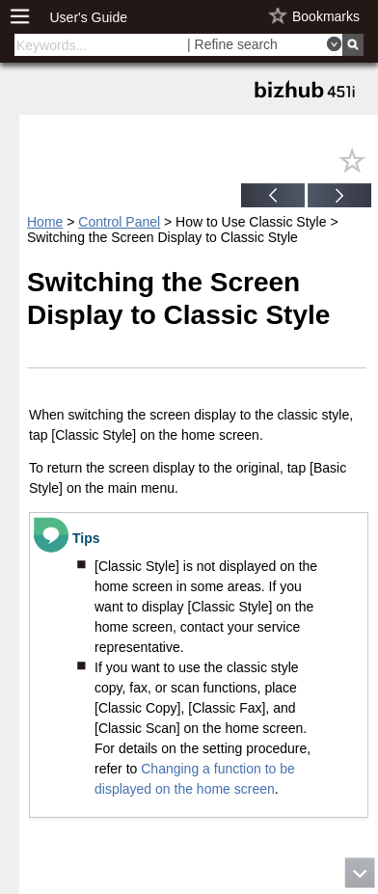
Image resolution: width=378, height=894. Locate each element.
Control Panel (119, 222)
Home (45, 222)
